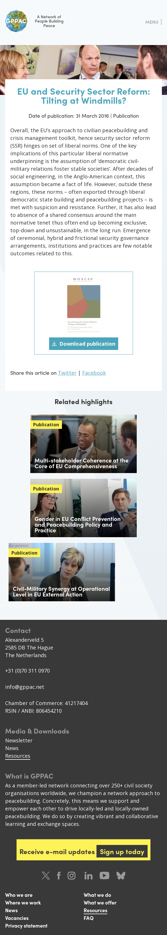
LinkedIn (88, 875)
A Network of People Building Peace (34, 21)
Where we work (23, 902)
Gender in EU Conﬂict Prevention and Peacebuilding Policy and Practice (78, 524)
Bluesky (120, 875)
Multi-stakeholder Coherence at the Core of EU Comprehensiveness (81, 463)
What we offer (100, 902)
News (12, 748)
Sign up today (122, 851)
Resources (17, 755)
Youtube (104, 875)
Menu (151, 22)
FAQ (89, 917)
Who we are (19, 894)
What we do (97, 894)
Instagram (72, 875)
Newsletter (19, 740)
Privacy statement (26, 925)
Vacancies (17, 917)
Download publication (87, 343)
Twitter (67, 372)
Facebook (94, 372)
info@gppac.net (24, 686)
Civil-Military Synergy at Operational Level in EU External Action (61, 591)
